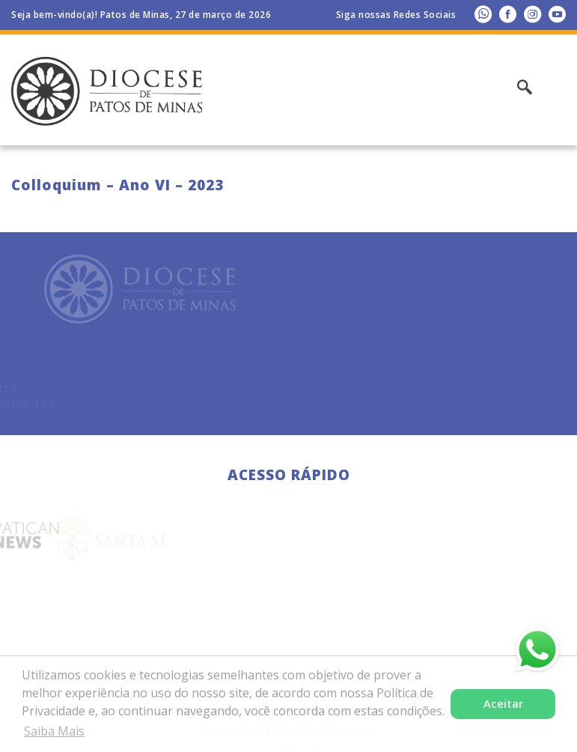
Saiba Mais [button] (54, 731)
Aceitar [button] (503, 704)
